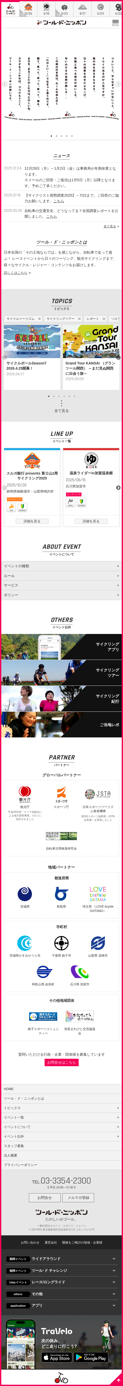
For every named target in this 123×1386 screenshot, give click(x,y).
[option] (32, 357)
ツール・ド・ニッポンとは (24, 1098)
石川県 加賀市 (79, 974)
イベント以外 (14, 1136)
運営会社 (51, 1242)
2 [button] (56, 136)
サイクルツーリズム (21, 319)
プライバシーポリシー (20, 1165)
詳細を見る (32, 521)
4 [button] (66, 136)
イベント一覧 (14, 1117)
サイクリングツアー (61, 319)
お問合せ (44, 1198)
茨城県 (25, 896)
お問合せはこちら (61, 1062)
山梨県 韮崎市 (98, 945)
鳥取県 (61, 896)
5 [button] (72, 136)
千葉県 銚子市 (61, 945)
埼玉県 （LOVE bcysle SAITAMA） (98, 899)
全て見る (110, 226)
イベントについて (17, 1127)
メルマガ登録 (78, 1198)
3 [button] (61, 136)
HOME (9, 1089)
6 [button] (74, 396)
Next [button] (118, 84)
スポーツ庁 (61, 797)
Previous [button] (4, 84)
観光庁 (25, 803)
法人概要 (10, 1155)
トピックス (12, 1108)
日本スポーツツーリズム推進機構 (98, 803)
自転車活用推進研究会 (61, 838)
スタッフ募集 (14, 1146)
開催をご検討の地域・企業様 (82, 1242)
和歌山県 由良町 (43, 974)
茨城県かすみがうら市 (25, 945)
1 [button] (51, 136)
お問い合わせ (30, 1242)
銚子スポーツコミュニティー (43, 1021)
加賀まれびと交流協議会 (79, 1021)
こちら (58, 201)
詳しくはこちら (15, 273)
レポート (93, 319)
